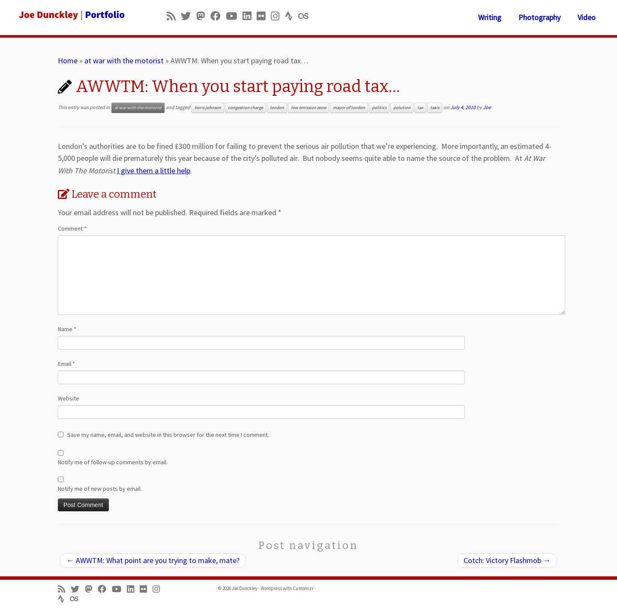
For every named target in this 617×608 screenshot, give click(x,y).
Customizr (303, 588)
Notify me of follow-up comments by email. (113, 462)
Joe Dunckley (245, 588)
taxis (434, 107)
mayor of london (349, 107)
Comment (72, 228)
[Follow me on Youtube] (234, 16)
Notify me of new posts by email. (100, 488)
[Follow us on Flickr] (264, 16)
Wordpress (271, 588)
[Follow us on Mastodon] (203, 16)
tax (420, 107)
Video (587, 17)
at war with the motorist (124, 60)
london (277, 107)
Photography (539, 17)
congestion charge (245, 107)
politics (379, 107)
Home (68, 60)
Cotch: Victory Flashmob (507, 560)
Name (67, 329)
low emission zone (308, 107)
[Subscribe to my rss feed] (174, 16)
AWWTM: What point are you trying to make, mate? (153, 560)
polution (401, 107)
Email (66, 364)
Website (68, 398)
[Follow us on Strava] (291, 16)
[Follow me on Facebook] (218, 16)
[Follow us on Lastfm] (306, 16)
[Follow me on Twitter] (188, 16)
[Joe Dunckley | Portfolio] (71, 15)
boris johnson (208, 107)
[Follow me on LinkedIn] (250, 16)
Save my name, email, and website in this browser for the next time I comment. (168, 435)
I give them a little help (153, 170)
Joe (487, 107)
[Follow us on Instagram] (278, 16)
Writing (489, 17)
